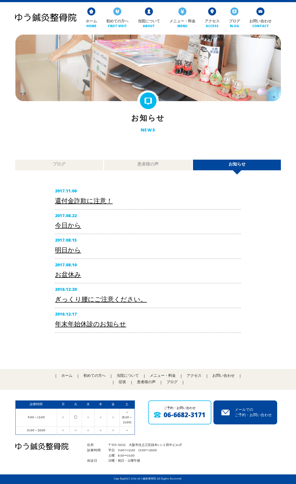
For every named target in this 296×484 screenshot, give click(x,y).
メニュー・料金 (182, 24)
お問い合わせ (260, 24)
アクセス (212, 24)
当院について (149, 24)
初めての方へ (117, 24)
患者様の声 (148, 171)
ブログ (234, 24)
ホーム (91, 24)
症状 (122, 382)
